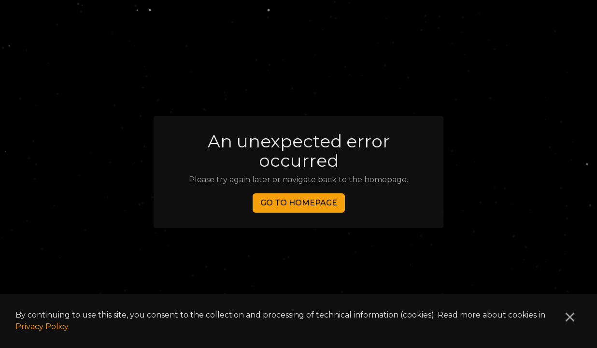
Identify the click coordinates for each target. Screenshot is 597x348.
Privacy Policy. (42, 326)
